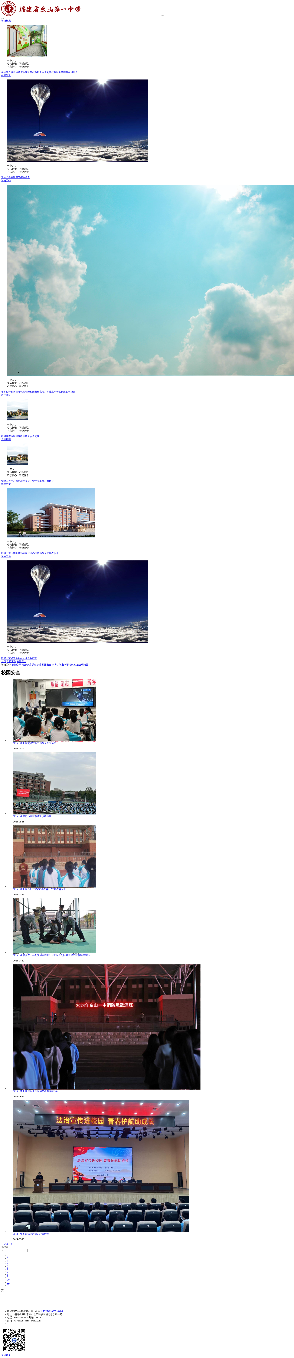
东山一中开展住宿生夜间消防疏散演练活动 (36, 1091)
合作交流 (34, 436)
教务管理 (15, 391)
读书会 (4, 658)
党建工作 (6, 481)
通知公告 (6, 177)
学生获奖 (32, 658)
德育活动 (18, 553)
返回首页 (6, 1355)
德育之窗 (6, 484)
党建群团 (6, 439)
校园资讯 (6, 75)
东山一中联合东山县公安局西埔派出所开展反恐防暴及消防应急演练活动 (51, 955)
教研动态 (6, 436)
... (3, 1244)
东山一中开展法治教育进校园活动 (31, 1234)
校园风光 (73, 72)
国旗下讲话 (7, 553)
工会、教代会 (46, 481)
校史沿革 (15, 72)
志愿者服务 (53, 553)
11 (8, 1282)
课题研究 (15, 436)
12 (11, 1244)
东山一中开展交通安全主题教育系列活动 (34, 743)
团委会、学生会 (31, 481)
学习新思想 (17, 481)
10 (8, 1280)
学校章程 (34, 72)
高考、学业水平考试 (50, 391)
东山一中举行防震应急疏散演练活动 (32, 816)
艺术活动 (13, 658)
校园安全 (34, 391)
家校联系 (27, 553)
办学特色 (63, 72)
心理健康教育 (39, 553)
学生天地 (6, 556)
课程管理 (25, 391)
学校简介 (6, 72)
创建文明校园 (68, 391)
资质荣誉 (25, 72)
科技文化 (22, 658)
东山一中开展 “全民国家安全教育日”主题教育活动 (39, 889)
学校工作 (6, 180)
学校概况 (6, 20)
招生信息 (25, 177)
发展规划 (44, 72)
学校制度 (54, 72)
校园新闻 (15, 177)
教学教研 (6, 395)
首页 (3, 661)
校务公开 (6, 391)
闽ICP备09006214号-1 (52, 1311)
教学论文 (25, 436)
